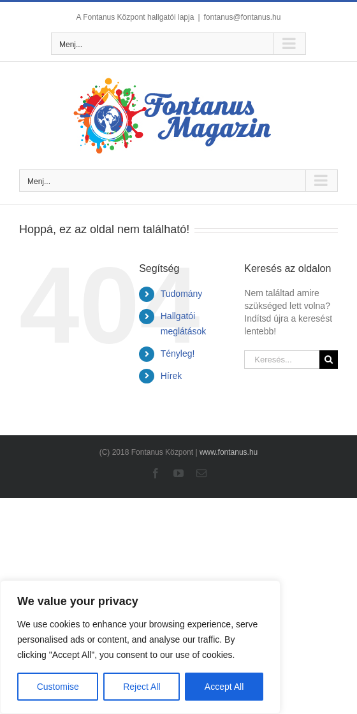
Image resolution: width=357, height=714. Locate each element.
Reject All (141, 687)
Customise (58, 687)
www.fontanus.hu (229, 452)
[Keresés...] (281, 359)
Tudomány (182, 294)
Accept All (224, 687)
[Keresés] (328, 359)
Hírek (171, 376)
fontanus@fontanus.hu (242, 17)
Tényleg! (178, 353)
